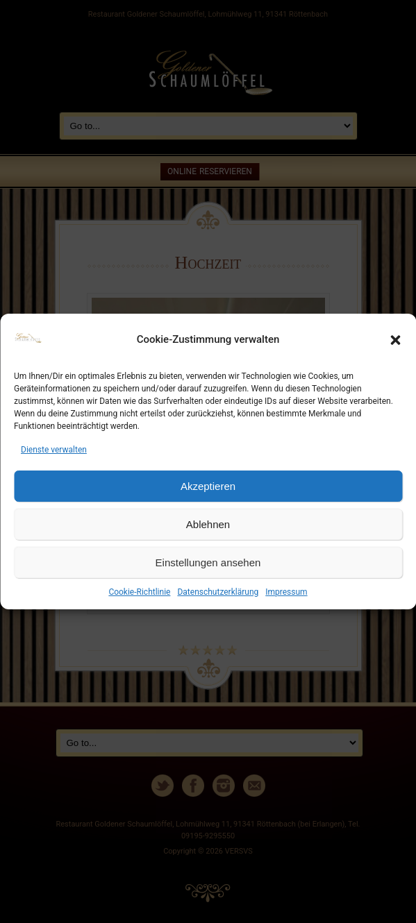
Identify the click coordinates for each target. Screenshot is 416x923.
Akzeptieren (208, 486)
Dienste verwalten (54, 450)
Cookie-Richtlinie (139, 592)
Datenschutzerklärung (217, 592)
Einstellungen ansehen (208, 562)
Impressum (286, 592)
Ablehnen (208, 524)
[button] (395, 340)
